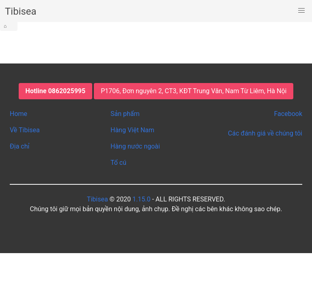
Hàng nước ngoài (135, 146)
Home (18, 114)
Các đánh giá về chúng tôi (265, 133)
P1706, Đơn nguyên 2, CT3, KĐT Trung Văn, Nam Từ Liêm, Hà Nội (193, 91)
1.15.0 (141, 199)
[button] (301, 10)
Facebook (288, 114)
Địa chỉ (19, 146)
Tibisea (97, 199)
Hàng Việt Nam (132, 130)
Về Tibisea (25, 130)
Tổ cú (118, 162)
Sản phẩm (125, 114)
